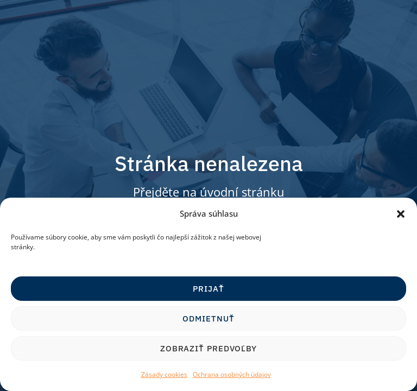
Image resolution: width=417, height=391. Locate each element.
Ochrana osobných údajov (232, 374)
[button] (400, 214)
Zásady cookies (164, 374)
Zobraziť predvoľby (208, 348)
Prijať (208, 288)
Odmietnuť (208, 318)
